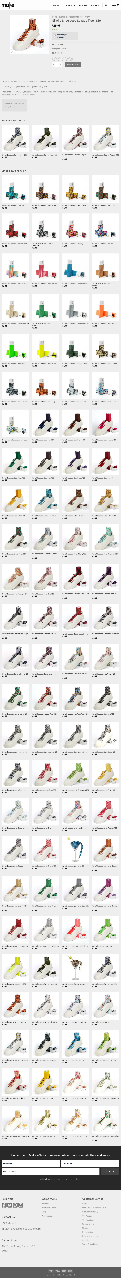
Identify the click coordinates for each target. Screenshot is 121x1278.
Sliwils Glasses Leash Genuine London (15, 244)
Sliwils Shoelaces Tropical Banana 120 (15, 1136)
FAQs (84, 1204)
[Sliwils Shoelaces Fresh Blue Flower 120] (45, 537)
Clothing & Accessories (69, 17)
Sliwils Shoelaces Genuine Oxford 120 (15, 674)
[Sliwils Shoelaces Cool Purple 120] (75, 461)
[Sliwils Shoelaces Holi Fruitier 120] (105, 657)
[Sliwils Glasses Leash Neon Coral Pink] (105, 307)
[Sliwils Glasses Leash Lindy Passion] (45, 267)
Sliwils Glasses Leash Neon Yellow (44, 364)
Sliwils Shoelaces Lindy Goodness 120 (15, 828)
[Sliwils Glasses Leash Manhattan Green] (45, 307)
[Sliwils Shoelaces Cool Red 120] (105, 461)
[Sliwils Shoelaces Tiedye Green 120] (105, 1044)
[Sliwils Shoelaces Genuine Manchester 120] (105, 617)
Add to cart (73, 64)
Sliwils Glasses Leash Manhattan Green (43, 325)
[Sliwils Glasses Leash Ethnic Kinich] (75, 189)
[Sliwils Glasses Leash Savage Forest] (75, 347)
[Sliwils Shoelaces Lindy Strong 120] (45, 850)
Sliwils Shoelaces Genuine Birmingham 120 (75, 595)
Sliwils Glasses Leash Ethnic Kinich (74, 206)
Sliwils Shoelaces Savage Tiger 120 (14, 1022)
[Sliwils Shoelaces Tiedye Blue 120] (75, 1044)
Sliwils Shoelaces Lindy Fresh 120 (103, 790)
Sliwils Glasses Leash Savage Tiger (44, 402)
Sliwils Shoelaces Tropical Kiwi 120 (44, 1136)
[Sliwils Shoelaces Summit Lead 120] (75, 1006)
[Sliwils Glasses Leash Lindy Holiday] (15, 267)
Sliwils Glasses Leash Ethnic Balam (44, 206)
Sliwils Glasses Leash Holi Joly (72, 244)
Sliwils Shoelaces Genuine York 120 (44, 674)
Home (54, 17)
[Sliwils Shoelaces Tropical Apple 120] (75, 1082)
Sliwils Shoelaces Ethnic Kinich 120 (104, 516)
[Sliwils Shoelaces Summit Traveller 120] (105, 138)
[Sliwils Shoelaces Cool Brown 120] (75, 423)
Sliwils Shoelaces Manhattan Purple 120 (104, 907)
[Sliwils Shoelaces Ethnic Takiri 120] (15, 537)
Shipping (85, 1228)
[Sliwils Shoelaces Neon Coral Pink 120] (75, 930)
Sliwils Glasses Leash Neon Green (13, 364)
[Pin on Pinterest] (67, 59)
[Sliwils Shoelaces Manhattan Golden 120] (15, 890)
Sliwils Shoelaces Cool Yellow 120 (13, 516)
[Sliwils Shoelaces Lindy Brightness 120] (75, 773)
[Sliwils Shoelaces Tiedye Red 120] (15, 1082)
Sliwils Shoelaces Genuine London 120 (75, 634)
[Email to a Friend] (62, 59)
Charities (85, 1240)
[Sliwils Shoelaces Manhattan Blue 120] (75, 850)
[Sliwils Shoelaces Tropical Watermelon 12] (105, 1120)
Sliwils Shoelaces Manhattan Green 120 (44, 907)
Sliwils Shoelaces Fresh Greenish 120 (105, 554)
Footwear (85, 17)
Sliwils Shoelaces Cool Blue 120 (43, 440)
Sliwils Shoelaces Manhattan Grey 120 (75, 906)
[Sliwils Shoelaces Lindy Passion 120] (105, 811)
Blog (44, 1212)
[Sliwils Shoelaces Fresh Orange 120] (15, 577)
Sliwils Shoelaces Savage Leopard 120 (75, 984)
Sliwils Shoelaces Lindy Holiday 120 (74, 828)
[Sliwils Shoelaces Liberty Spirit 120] (45, 773)
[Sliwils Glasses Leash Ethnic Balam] (45, 189)
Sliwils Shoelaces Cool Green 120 (13, 478)
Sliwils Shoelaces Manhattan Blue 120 (75, 866)
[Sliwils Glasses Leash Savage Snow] (15, 385)
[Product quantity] (57, 64)
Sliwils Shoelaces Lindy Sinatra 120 (14, 866)
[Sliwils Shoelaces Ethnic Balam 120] (75, 499)
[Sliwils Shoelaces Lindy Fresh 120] (105, 773)
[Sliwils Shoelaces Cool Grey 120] (45, 461)
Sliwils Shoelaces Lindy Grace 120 (43, 828)
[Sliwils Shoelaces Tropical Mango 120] (75, 1120)
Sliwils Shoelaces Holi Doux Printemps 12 (75, 675)
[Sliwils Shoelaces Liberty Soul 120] (15, 773)
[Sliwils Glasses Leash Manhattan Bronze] (105, 267)
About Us (46, 1204)
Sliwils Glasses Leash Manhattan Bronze (103, 285)
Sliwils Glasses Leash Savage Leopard (105, 364)
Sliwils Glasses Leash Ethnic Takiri (103, 206)
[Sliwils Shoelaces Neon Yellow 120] (15, 968)
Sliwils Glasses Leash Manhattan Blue (75, 284)
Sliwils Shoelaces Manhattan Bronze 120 (104, 867)
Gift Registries (88, 1220)
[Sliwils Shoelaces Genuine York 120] (45, 657)
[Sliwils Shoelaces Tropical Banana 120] (15, 1120)
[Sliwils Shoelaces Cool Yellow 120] (15, 499)
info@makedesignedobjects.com (21, 1228)
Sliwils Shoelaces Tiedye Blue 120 (73, 1060)
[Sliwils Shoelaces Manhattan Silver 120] (45, 930)
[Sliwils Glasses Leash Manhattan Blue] (75, 267)
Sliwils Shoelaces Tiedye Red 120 (13, 1098)
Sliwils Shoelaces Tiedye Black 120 (44, 1060)
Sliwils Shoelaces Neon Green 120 (103, 946)
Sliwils (60, 44)
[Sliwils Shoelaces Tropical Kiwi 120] (45, 1120)
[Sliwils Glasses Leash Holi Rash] (105, 227)
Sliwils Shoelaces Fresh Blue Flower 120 (44, 555)
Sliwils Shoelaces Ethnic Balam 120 (74, 516)
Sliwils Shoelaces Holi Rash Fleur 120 (75, 714)
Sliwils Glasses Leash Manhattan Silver (75, 324)
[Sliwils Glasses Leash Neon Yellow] (45, 347)
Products (70, 5)
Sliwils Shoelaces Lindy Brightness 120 (75, 790)
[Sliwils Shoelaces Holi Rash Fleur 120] (75, 697)
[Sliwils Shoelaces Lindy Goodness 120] (15, 811)
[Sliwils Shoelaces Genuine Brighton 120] (105, 577)
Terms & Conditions (90, 1244)
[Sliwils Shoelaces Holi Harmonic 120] (15, 697)
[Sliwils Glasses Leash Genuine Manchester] (45, 227)
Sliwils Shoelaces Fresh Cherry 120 (74, 554)
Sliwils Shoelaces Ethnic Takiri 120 (14, 554)
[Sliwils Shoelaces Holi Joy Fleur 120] (45, 697)
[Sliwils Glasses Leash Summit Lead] (105, 385)
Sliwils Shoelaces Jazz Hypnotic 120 (14, 752)
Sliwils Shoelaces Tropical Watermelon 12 (105, 1137)
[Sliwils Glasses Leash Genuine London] (15, 227)
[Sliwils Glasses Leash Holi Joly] (75, 227)
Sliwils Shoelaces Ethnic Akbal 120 (44, 516)
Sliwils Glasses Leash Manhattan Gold (15, 324)
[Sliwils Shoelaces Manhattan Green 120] (45, 890)
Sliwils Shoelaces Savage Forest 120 (44, 155)
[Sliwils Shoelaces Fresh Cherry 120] (75, 537)
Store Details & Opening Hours (94, 1208)
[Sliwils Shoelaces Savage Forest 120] (45, 138)
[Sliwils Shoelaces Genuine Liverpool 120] (75, 138)
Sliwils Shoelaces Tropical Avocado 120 (105, 1098)
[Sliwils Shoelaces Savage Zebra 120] (45, 1006)
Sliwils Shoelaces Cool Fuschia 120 (104, 440)
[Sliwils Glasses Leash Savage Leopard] (105, 347)
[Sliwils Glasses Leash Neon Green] (15, 347)
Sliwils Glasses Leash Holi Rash (103, 244)
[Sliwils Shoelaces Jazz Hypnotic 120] (15, 735)
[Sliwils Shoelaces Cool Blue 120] (45, 423)
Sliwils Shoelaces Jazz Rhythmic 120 (75, 752)
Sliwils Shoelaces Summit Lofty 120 (104, 1022)
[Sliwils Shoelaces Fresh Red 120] (45, 577)
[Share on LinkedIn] (71, 59)
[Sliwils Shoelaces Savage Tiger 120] (15, 1006)
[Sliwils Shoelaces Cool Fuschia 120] (105, 423)
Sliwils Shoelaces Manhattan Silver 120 (45, 946)
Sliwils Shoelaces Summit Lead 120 (74, 1022)
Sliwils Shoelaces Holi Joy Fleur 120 (44, 714)
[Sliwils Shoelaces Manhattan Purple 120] (105, 890)
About (57, 5)
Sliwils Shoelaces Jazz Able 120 (103, 714)
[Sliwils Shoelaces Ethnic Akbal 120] (45, 499)
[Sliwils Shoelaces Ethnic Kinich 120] (105, 499)
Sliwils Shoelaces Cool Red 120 (102, 478)
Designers (95, 5)
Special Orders (88, 1224)
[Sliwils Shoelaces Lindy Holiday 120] (75, 811)
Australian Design (49, 1208)
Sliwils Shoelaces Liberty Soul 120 (13, 790)
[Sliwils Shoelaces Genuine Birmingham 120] (75, 577)
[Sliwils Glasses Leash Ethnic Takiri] (105, 189)
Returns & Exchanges (90, 1236)
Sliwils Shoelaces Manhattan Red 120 (15, 946)
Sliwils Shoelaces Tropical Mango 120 (75, 1136)
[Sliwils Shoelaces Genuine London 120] (75, 617)
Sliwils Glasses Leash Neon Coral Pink (105, 324)
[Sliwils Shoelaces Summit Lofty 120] (105, 1006)
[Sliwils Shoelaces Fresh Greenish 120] (105, 537)
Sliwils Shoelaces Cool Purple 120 (73, 478)
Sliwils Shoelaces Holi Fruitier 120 (103, 674)
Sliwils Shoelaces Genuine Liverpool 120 (74, 156)
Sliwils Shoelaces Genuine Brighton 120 (104, 595)
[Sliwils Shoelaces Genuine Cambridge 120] (15, 617)
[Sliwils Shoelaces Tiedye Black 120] (45, 1044)
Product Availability (90, 1212)
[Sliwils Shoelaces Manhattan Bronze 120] (105, 850)
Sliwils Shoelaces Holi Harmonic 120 (14, 714)
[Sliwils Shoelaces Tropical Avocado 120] (105, 1082)
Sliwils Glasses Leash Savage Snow (14, 402)
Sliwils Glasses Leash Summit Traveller (15, 440)
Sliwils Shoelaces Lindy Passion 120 (104, 828)
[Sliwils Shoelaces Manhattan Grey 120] (75, 890)
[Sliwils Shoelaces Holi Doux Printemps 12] (75, 657)
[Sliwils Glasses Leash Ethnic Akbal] (15, 189)
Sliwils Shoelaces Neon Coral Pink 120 (75, 946)
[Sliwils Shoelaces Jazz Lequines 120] (45, 735)
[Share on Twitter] (58, 59)
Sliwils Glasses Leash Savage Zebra (74, 402)
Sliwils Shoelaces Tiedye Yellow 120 (44, 1098)
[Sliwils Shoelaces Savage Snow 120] (15, 138)
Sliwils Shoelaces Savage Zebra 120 (44, 1022)
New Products (47, 1216)
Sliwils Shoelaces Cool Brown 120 (73, 440)
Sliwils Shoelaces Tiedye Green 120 (104, 1060)
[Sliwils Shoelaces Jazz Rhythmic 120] (75, 735)
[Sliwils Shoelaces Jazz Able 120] (105, 697)
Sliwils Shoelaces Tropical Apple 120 (74, 1098)
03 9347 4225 (10, 1223)
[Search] (106, 5)
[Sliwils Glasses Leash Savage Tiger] (45, 385)
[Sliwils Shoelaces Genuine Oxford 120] (15, 657)
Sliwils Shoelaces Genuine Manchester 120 (105, 635)
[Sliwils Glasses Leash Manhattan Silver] (75, 307)
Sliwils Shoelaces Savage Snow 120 (14, 155)
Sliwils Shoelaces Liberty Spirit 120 (44, 790)
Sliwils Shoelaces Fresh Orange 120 (14, 594)
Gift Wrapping (87, 1216)
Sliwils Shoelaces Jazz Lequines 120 (44, 752)
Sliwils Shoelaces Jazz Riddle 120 (103, 752)
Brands (83, 5)
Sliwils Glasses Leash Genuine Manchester (42, 245)
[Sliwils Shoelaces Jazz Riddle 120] (105, 735)
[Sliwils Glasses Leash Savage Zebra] (75, 385)
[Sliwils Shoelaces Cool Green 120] (15, 461)
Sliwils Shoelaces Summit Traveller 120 (105, 155)
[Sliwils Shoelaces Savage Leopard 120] (75, 968)
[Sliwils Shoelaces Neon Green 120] (105, 930)
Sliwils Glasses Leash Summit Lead (104, 402)
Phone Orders (87, 1232)
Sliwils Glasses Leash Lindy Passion (44, 284)
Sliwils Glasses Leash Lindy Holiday (14, 284)
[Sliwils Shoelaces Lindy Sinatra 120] (15, 850)
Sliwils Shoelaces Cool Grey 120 (43, 478)
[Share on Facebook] (54, 59)
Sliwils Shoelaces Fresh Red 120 (43, 594)
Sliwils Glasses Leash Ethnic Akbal (14, 206)
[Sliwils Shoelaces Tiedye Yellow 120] (45, 1082)
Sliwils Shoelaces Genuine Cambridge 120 (15, 635)
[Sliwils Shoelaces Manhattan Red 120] (15, 930)
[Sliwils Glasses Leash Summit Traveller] (15, 423)
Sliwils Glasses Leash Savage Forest (74, 364)
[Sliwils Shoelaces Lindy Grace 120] (45, 811)
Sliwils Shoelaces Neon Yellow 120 (14, 984)
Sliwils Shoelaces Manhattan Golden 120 (14, 907)
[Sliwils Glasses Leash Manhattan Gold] (15, 307)
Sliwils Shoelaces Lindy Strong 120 (44, 866)
